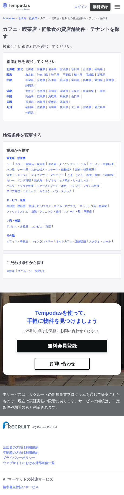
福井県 (87, 80)
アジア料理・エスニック (21, 191)
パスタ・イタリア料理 (19, 185)
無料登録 (100, 7)
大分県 (75, 107)
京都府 (52, 90)
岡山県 (29, 96)
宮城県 (64, 69)
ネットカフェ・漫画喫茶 (71, 241)
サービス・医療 (15, 200)
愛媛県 (52, 101)
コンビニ (36, 226)
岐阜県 (110, 80)
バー (9, 164)
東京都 (29, 74)
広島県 (41, 96)
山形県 (87, 69)
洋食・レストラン (17, 174)
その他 (10, 235)
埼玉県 (55, 74)
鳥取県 (52, 96)
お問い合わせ (62, 363)
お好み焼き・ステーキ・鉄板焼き (51, 169)
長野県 (41, 80)
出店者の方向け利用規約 (20, 447)
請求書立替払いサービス (20, 487)
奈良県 (75, 90)
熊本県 (64, 107)
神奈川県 (42, 74)
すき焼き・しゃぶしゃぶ (74, 180)
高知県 (64, 101)
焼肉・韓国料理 (84, 169)
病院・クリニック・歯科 (46, 211)
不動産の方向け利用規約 (20, 453)
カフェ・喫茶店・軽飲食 (30, 164)
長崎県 (52, 107)
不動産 (88, 211)
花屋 (48, 226)
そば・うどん (75, 174)
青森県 (41, 69)
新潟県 (64, 80)
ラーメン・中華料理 (101, 164)
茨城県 (90, 74)
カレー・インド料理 (18, 180)
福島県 (99, 69)
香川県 (29, 101)
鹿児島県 (100, 107)
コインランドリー (42, 241)
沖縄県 (29, 112)
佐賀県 (41, 107)
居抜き (10, 270)
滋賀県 (64, 90)
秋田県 (75, 69)
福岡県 (29, 107)
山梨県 (29, 80)
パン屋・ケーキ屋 (17, 169)
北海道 (29, 69)
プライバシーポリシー (19, 458)
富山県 (75, 80)
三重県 (101, 90)
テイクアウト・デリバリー (47, 174)
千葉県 (67, 74)
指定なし (40, 270)
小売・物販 (13, 220)
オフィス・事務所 (17, 241)
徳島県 (41, 101)
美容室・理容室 (15, 206)
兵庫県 (41, 90)
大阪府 (29, 90)
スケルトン (24, 270)
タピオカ (50, 180)
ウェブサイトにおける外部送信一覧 (29, 463)
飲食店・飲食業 (27, 18)
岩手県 (52, 69)
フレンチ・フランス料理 (84, 185)
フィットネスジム (17, 211)
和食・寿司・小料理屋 (99, 174)
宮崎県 (87, 107)
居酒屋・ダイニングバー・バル (67, 164)
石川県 (52, 80)
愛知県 (99, 80)
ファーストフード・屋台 (51, 185)
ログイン (80, 6)
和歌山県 (88, 90)
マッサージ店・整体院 (93, 206)
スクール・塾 (72, 211)
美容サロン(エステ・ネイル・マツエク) (52, 206)
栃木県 (78, 74)
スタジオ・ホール (100, 241)
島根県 (64, 96)
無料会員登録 (62, 346)
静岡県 (29, 85)
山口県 (75, 96)
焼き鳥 (38, 180)
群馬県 (101, 74)
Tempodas (9, 18)
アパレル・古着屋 (17, 226)
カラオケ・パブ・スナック (55, 191)
